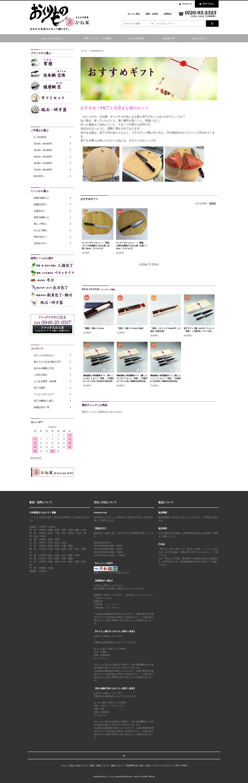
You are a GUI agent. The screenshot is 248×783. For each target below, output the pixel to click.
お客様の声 (168, 38)
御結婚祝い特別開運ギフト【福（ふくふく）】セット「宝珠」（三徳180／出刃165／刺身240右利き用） (165, 378)
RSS (177, 765)
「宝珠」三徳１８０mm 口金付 (130, 328)
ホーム (84, 51)
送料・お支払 (152, 14)
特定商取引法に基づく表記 (138, 765)
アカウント (187, 4)
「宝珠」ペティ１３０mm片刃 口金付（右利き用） (165, 329)
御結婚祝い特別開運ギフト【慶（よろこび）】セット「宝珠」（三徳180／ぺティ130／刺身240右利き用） (132, 378)
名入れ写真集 (136, 38)
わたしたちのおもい (52, 38)
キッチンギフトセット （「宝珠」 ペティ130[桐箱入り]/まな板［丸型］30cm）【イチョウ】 (97, 246)
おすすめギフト (200, 38)
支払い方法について (78, 765)
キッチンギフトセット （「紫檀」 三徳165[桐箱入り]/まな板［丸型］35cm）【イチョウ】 (131, 246)
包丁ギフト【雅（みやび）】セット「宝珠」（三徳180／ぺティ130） (199, 329)
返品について (117, 765)
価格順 (212, 203)
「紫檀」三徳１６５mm (93, 328)
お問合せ (168, 14)
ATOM (184, 765)
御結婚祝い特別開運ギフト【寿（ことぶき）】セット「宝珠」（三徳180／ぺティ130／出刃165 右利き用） (98, 378)
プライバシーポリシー (163, 765)
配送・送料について (99, 765)
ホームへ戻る (134, 14)
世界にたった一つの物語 (98, 38)
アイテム (206, 3)
